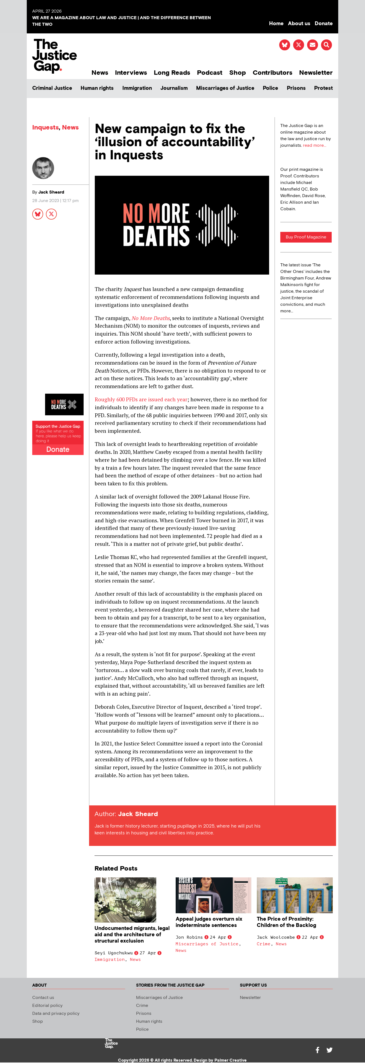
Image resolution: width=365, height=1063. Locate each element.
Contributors (272, 72)
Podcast (209, 72)
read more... (314, 145)
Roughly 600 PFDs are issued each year (141, 399)
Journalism (174, 88)
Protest (323, 88)
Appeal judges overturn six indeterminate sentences (209, 922)
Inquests (45, 127)
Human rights (97, 88)
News (100, 72)
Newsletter (316, 72)
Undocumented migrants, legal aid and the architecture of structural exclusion (132, 934)
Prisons (296, 88)
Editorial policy (47, 1006)
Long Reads (172, 72)
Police (270, 88)
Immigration (137, 88)
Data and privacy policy (56, 1013)
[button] (326, 45)
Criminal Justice (52, 88)
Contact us (43, 998)
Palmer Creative (230, 1060)
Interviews (131, 72)
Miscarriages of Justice (225, 88)
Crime (263, 943)
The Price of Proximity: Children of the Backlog (286, 922)
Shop (237, 72)
